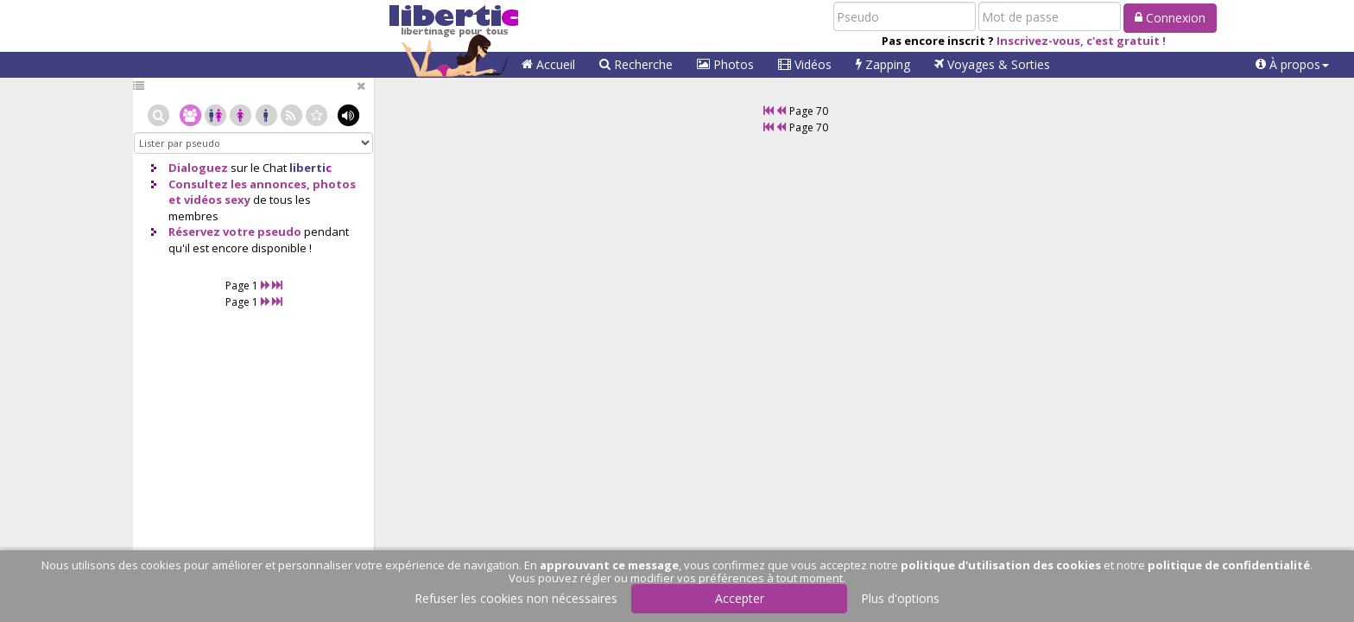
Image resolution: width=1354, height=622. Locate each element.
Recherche (636, 64)
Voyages (992, 64)
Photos (725, 64)
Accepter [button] (739, 598)
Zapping (883, 64)
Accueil (548, 64)
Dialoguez (198, 167)
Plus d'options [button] (900, 598)
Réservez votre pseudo (234, 231)
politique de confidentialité (1229, 565)
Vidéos (805, 64)
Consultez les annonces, (239, 184)
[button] (1292, 65)
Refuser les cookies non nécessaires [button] (515, 598)
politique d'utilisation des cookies (1001, 565)
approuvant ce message (609, 565)
